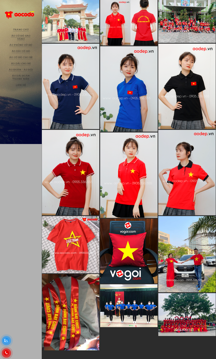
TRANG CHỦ (21, 29)
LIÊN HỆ (21, 85)
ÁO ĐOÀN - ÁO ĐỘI (21, 69)
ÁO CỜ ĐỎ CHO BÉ (21, 57)
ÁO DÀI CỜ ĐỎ (21, 51)
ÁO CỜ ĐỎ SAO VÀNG (20, 37)
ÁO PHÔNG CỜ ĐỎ (20, 45)
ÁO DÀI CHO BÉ (21, 63)
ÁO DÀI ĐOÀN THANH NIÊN (21, 77)
